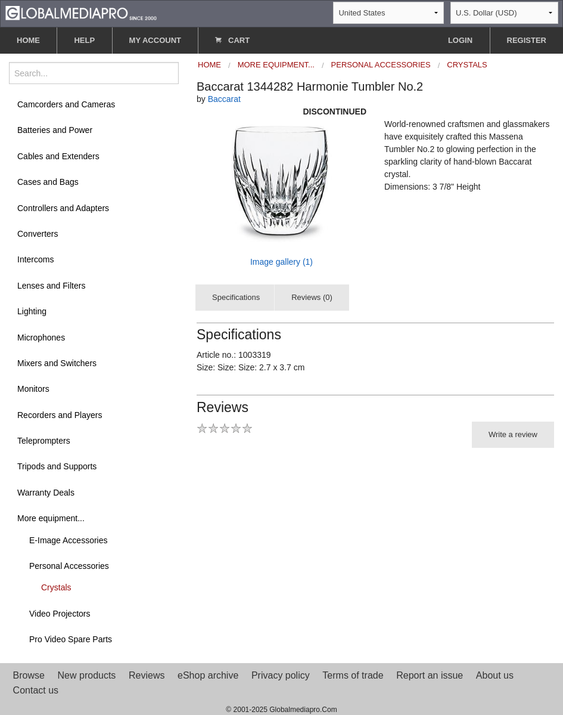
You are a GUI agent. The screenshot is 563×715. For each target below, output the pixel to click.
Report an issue (429, 675)
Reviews (146, 675)
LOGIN (460, 40)
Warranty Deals (45, 492)
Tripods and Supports (57, 466)
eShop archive (208, 675)
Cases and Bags (48, 182)
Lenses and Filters (51, 285)
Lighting (31, 311)
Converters (37, 234)
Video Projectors (59, 613)
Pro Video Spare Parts (70, 639)
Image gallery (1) (281, 262)
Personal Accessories (69, 566)
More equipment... (51, 518)
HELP (84, 40)
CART (232, 40)
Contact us (35, 690)
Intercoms (35, 259)
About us (495, 675)
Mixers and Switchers (57, 363)
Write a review (513, 434)
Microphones (41, 337)
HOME (28, 40)
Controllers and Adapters (63, 208)
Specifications (236, 297)
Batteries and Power (54, 130)
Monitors (33, 389)
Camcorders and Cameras (66, 104)
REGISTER (526, 40)
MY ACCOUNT (155, 40)
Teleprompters (43, 440)
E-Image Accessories (68, 540)
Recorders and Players (59, 415)
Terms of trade (352, 675)
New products (87, 675)
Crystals (56, 587)
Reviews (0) (311, 297)
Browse (29, 675)
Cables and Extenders (58, 156)
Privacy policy (280, 675)
